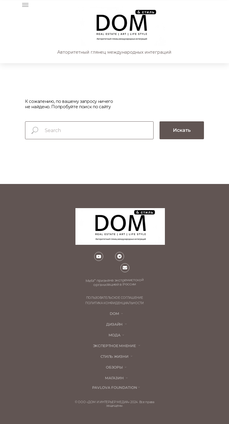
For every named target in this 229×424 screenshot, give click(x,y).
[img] (121, 26)
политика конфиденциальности (114, 303)
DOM (114, 313)
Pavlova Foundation (114, 387)
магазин (114, 378)
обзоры (114, 367)
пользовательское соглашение (114, 298)
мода (114, 335)
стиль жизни (114, 356)
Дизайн (114, 324)
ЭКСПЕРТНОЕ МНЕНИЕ (114, 345)
